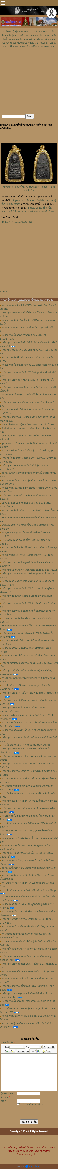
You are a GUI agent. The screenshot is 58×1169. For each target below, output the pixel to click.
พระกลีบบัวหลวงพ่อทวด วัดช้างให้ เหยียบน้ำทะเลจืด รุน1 (30, 890)
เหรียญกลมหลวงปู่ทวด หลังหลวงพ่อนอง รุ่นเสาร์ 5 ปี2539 (30, 570)
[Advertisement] (29, 58)
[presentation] (28, 1110)
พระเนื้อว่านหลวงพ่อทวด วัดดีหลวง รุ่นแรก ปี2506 (26, 745)
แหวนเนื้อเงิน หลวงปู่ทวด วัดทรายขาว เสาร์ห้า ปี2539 (28, 424)
